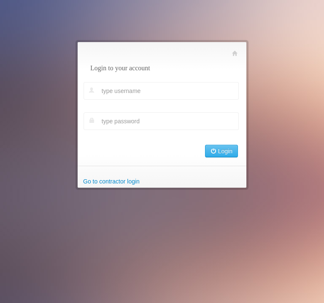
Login (221, 151)
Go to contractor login (111, 181)
